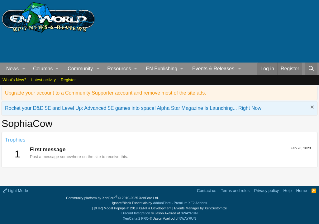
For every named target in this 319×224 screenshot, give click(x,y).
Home (301, 190)
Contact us (206, 190)
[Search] (311, 69)
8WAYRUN (189, 213)
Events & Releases (213, 68)
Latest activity (43, 79)
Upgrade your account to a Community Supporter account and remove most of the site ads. (105, 93)
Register (68, 79)
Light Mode (15, 190)
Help (287, 190)
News (12, 68)
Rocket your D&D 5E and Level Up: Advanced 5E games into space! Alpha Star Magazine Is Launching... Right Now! (134, 108)
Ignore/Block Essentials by (159, 203)
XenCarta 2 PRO (136, 218)
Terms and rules (235, 190)
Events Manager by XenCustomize (200, 208)
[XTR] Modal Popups (132, 208)
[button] (23, 69)
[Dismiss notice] (311, 108)
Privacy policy (266, 190)
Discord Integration (135, 213)
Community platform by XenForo (112, 198)
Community (80, 68)
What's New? (14, 79)
